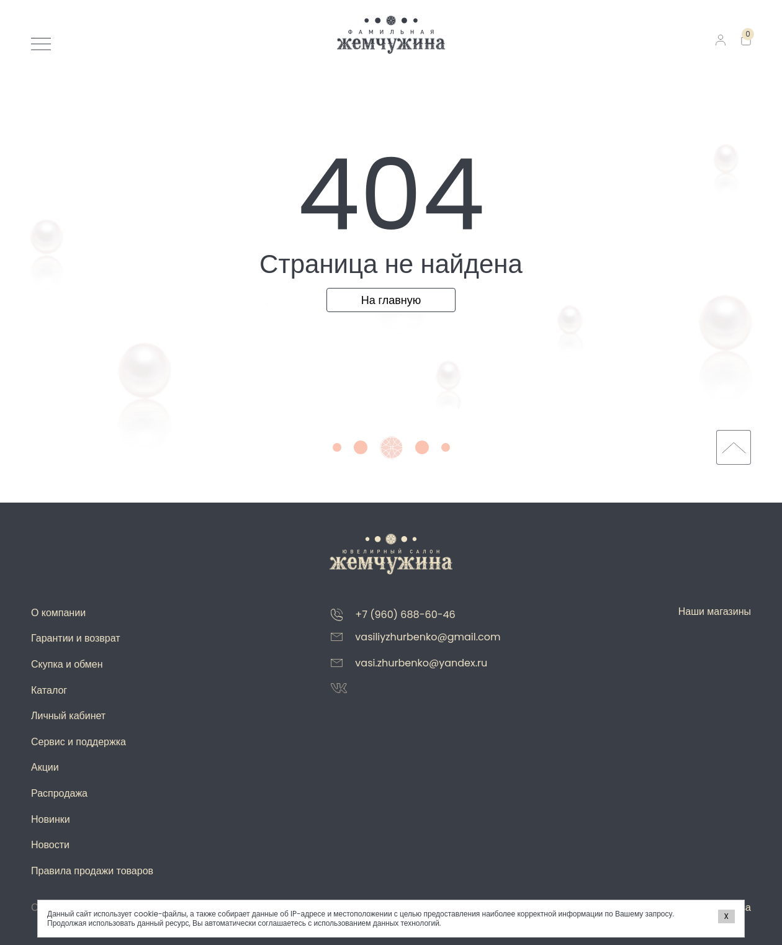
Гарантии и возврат (75, 638)
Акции (45, 767)
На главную (391, 300)
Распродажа (59, 793)
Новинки (50, 819)
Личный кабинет (68, 716)
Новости (50, 845)
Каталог (49, 690)
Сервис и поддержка (78, 742)
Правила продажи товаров (92, 871)
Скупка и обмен (67, 664)
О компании (58, 613)
